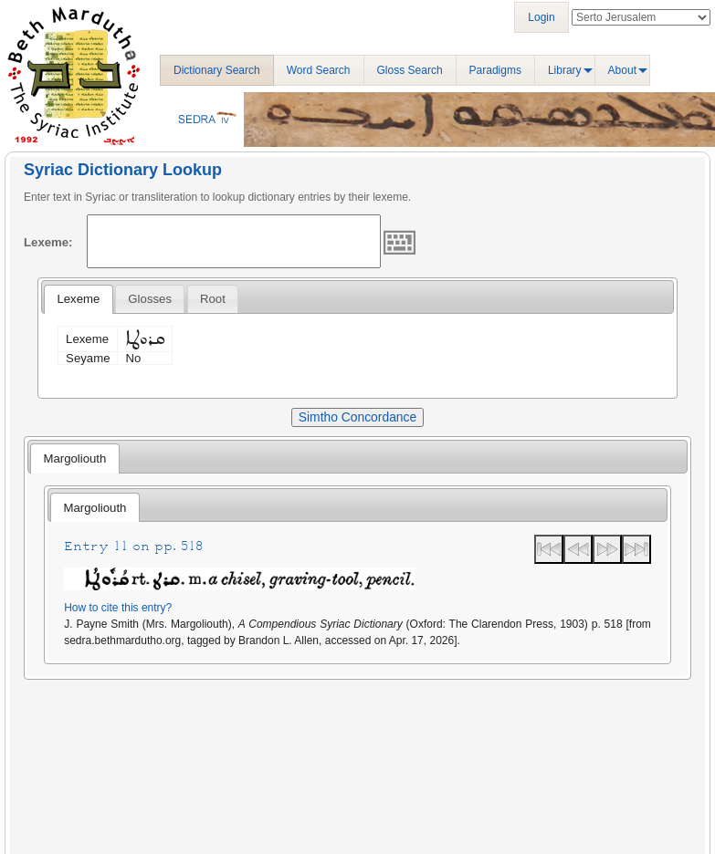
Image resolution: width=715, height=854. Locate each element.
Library (565, 70)
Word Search (319, 70)
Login (541, 17)
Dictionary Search (216, 70)
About (622, 70)
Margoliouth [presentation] (74, 458)
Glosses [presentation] (150, 299)
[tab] (78, 299)
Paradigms (495, 70)
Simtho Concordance (357, 417)
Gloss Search (410, 70)
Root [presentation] (213, 299)
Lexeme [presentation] (78, 299)
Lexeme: (48, 242)
